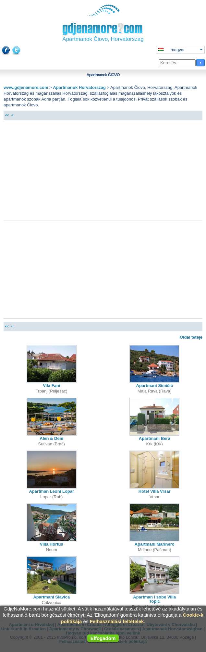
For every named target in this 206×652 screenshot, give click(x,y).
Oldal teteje (191, 337)
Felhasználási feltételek (117, 621)
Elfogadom (103, 638)
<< (6, 115)
